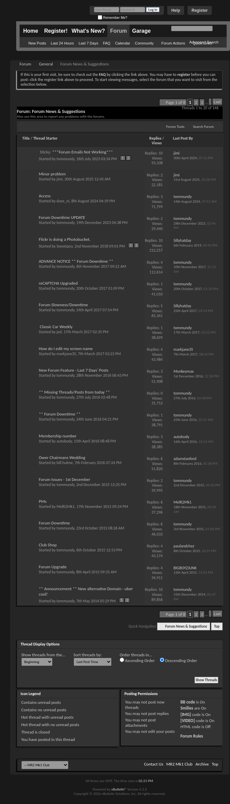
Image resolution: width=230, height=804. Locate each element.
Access (45, 195)
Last (217, 101)
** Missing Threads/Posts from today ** (74, 392)
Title (26, 138)
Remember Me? (112, 18)
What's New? (88, 31)
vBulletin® (118, 789)
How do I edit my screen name (66, 348)
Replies (155, 138)
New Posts (37, 43)
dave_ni (63, 201)
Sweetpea (65, 246)
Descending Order (178, 660)
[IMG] (185, 714)
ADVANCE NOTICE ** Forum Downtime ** (76, 261)
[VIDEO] (187, 720)
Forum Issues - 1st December (64, 479)
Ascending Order (137, 660)
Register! (55, 31)
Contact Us (153, 764)
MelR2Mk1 (66, 506)
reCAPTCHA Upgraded (58, 283)
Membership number (58, 435)
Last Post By (183, 138)
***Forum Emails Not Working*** (82, 151)
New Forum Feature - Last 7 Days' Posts (73, 370)
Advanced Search (204, 42)
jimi (60, 179)
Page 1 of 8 (175, 102)
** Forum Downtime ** (60, 414)
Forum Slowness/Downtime (63, 304)
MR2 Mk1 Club (179, 764)
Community (144, 43)
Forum (118, 31)
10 (161, 153)
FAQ (106, 43)
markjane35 (66, 353)
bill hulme (65, 462)
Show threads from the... (43, 654)
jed (59, 331)
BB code (187, 702)
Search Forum (203, 126)
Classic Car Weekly (56, 326)
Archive (202, 764)
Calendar (122, 43)
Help (175, 10)
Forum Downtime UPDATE (62, 217)
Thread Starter (45, 138)
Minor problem (52, 173)
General (46, 63)
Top (217, 626)
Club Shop (48, 544)
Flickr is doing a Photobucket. (65, 239)
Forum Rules (191, 736)
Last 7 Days (88, 43)
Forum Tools (175, 126)
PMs (43, 501)
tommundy (66, 158)
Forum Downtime (54, 522)
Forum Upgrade (52, 566)
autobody (64, 441)
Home (30, 31)
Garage (141, 31)
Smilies (186, 708)
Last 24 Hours (62, 43)
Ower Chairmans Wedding (62, 457)
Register (200, 10)
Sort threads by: (88, 654)
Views (157, 143)
